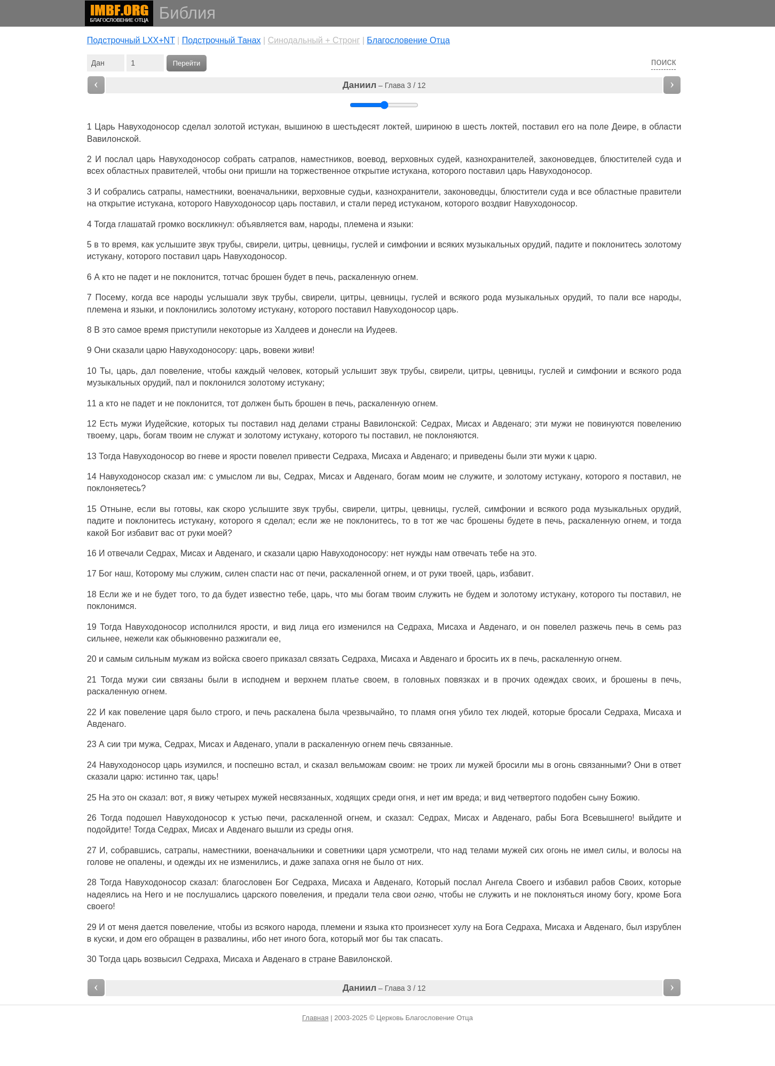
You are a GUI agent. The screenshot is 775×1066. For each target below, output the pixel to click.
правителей (175, 170)
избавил (572, 882)
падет (140, 277)
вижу (204, 797)
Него (154, 894)
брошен (266, 277)
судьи (359, 191)
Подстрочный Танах (221, 40)
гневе (209, 456)
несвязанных (305, 797)
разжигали (246, 638)
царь (146, 159)
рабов (603, 882)
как (114, 712)
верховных (412, 159)
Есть (109, 423)
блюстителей (626, 159)
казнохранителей (499, 159)
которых (209, 423)
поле (599, 126)
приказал (289, 658)
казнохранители (406, 191)
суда (664, 159)
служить (434, 594)
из (300, 829)
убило (471, 712)
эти (541, 423)
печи (316, 573)
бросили (512, 765)
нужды (419, 553)
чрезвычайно (368, 712)
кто (108, 277)
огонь (564, 765)
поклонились (191, 309)
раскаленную (364, 277)
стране (322, 959)
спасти (264, 573)
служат (221, 435)
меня (128, 927)
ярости (243, 456)
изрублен (663, 927)
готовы (187, 509)
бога (317, 938)
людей (514, 712)
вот (176, 797)
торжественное (320, 170)
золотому (662, 244)
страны (345, 423)
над (288, 423)
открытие (371, 170)
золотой (230, 126)
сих (536, 850)
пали (618, 297)
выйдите (655, 817)
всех (96, 170)
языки (399, 224)
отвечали (125, 553)
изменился (359, 626)
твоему (101, 435)
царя (178, 712)
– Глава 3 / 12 (384, 85)
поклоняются (450, 435)
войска (226, 658)
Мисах (468, 423)
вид (288, 626)
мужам (186, 658)
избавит (143, 533)
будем (478, 594)
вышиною (303, 126)
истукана (409, 170)
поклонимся (111, 606)
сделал (197, 126)
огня (447, 712)
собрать (239, 159)
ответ (671, 765)
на (514, 553)
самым (119, 658)
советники (345, 850)
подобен (569, 797)
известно (268, 594)
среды (319, 829)
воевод (371, 159)
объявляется (261, 224)
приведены (481, 456)
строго (227, 712)
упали (286, 744)
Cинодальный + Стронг (314, 40)
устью (250, 817)
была (329, 712)
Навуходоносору (202, 350)
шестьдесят (356, 126)
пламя (423, 712)
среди (384, 797)
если (146, 509)
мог (372, 938)
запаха (326, 862)
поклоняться (559, 894)
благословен (247, 882)
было (201, 712)
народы (324, 224)
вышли (280, 829)
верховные (323, 191)
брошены (485, 520)
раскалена (295, 712)
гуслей (365, 244)
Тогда (110, 456)
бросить (482, 658)
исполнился (213, 626)
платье (345, 679)
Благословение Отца (408, 40)
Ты (105, 370)
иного (295, 938)
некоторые (240, 329)
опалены (145, 862)
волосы (654, 850)
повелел (275, 456)
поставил (541, 126)
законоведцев (567, 159)
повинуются (611, 423)
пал (183, 382)
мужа (149, 744)
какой (98, 533)
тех (492, 712)
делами (314, 423)
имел (593, 850)
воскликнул (209, 224)
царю (156, 350)
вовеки (276, 350)
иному (599, 894)
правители (661, 191)
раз (675, 626)
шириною (433, 126)
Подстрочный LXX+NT (131, 40)
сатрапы (164, 191)
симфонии (408, 244)
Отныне (115, 509)
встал (287, 765)
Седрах (435, 423)
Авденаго (510, 423)
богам (154, 435)
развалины (225, 938)
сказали (128, 350)
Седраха (350, 456)
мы (182, 573)
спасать (425, 938)
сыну (598, 797)
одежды (189, 862)
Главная (315, 1018)
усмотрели (410, 850)
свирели (262, 244)
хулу (462, 927)
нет (397, 553)
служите (476, 476)
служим (205, 573)
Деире (624, 126)
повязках (462, 679)
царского (259, 894)
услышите (175, 244)
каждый (250, 370)
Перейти (187, 63)
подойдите (108, 829)
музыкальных (493, 244)
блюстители (524, 191)
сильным (152, 658)
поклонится (195, 277)
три (129, 744)
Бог (118, 533)
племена (361, 224)
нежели (139, 638)
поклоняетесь (114, 488)
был (634, 927)
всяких (451, 244)
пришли (261, 170)
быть (282, 403)
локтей (396, 126)
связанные (429, 744)
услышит (359, 370)
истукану (104, 256)
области (666, 126)
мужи (131, 423)
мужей (480, 765)
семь (655, 626)
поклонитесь (617, 244)
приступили (194, 329)
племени (338, 927)
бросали (584, 712)
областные (616, 191)
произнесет (428, 927)
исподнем (261, 679)
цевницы (329, 244)
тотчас (235, 277)
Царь (104, 126)
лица (309, 626)
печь (324, 277)
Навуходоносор (148, 126)
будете (520, 520)
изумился (203, 765)
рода (492, 297)
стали (358, 203)
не (121, 277)
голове (100, 862)
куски (104, 938)
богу (622, 894)
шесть (475, 126)
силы (616, 850)
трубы (229, 244)
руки (196, 533)
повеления (301, 894)
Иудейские (166, 423)
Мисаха (386, 456)
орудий (536, 244)
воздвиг (496, 203)
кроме (648, 894)
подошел (144, 817)
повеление (181, 370)
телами (484, 850)
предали (352, 894)
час (457, 520)
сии (159, 679)
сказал (177, 476)
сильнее (103, 638)
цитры (295, 244)
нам (442, 553)
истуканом (419, 203)
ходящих (353, 797)
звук (206, 244)
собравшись (135, 850)
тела (380, 894)
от (181, 533)
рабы (546, 817)
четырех (233, 797)
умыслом (234, 476)
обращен (177, 938)
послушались (212, 894)
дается (154, 927)
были (516, 456)
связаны (186, 679)
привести (312, 456)
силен (237, 573)
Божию (624, 797)
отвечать (470, 553)
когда (141, 297)
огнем (404, 277)
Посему (110, 297)
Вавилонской (113, 138)
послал (119, 159)
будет (295, 277)
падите (569, 244)
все (584, 191)
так (401, 938)
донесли (335, 329)
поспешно (254, 765)
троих (441, 765)
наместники (209, 191)
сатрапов (277, 159)
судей (448, 159)
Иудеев (381, 329)
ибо (259, 938)
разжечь (596, 626)
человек (284, 370)
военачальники (267, 191)
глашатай (136, 224)
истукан (263, 126)
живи (302, 350)
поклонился (222, 382)
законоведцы (469, 191)
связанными (602, 765)
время (124, 244)
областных (128, 170)
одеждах (551, 679)
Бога (569, 817)
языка (377, 927)
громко (171, 224)
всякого (464, 297)
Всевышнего (607, 817)
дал (148, 370)
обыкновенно (197, 638)
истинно (162, 776)
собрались (124, 191)
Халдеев (291, 329)
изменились (255, 862)
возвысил (163, 959)
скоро (234, 509)
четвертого (529, 797)
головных (421, 679)
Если (109, 594)
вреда (467, 797)
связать (324, 658)
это (108, 329)
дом (134, 938)
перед (384, 203)
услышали (227, 297)
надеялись (108, 894)
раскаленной (355, 573)
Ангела (499, 882)
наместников (325, 159)
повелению (659, 423)
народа (301, 927)
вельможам (363, 765)
